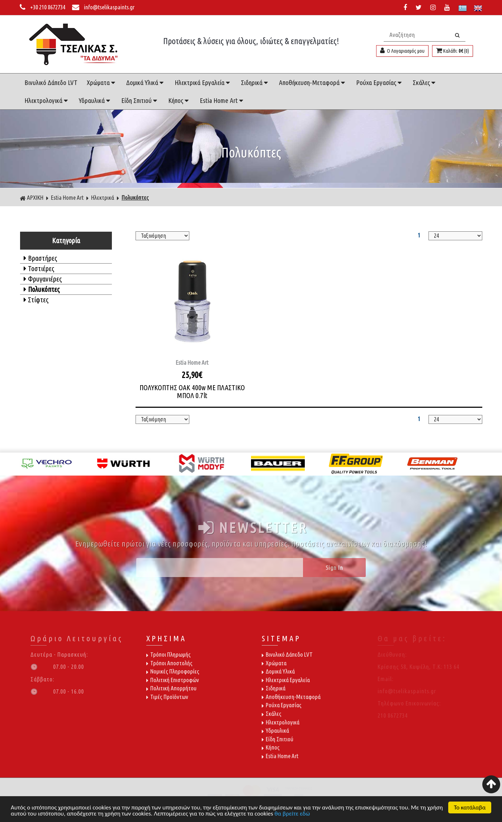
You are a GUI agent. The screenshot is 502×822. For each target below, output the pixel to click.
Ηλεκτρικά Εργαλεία (203, 82)
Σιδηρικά (255, 82)
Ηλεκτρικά (102, 197)
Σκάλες (425, 82)
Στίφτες (36, 300)
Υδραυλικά (95, 100)
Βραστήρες (40, 258)
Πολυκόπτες (135, 197)
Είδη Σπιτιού (140, 100)
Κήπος (179, 100)
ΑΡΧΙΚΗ (31, 197)
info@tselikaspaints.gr (103, 7)
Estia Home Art (222, 100)
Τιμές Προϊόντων (167, 696)
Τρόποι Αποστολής (169, 663)
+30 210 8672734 (43, 7)
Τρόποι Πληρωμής (168, 654)
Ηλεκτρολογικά (47, 100)
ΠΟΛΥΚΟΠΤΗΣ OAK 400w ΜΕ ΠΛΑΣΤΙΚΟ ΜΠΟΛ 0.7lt (192, 391)
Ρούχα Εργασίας (379, 82)
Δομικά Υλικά (145, 82)
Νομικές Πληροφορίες (172, 671)
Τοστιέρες (39, 268)
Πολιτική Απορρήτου (171, 688)
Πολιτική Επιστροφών (172, 679)
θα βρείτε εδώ (292, 814)
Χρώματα (102, 82)
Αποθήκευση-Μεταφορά (313, 82)
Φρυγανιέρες (43, 279)
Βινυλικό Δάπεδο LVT (50, 82)
